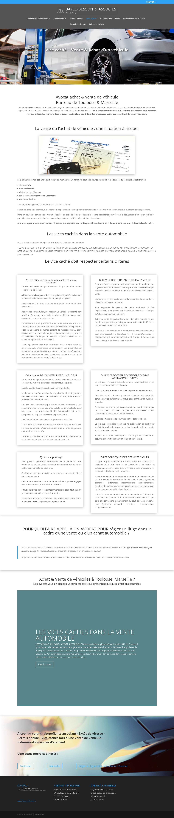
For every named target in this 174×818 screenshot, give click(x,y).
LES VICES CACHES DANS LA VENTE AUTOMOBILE (85, 635)
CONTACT (150, 2)
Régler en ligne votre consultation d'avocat (103, 766)
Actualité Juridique (78, 24)
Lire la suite (44, 664)
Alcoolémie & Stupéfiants (37, 19)
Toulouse (25, 766)
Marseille (54, 766)
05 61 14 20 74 (60, 799)
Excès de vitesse (76, 19)
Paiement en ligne (96, 24)
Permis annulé (60, 19)
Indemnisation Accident (110, 19)
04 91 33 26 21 (97, 799)
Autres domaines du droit (134, 19)
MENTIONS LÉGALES (26, 801)
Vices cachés (91, 19)
